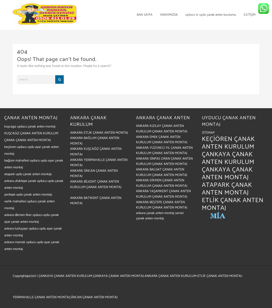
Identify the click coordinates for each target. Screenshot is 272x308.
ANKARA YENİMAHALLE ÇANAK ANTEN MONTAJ (99, 162)
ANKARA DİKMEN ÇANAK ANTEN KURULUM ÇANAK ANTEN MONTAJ (161, 183)
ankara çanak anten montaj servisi (160, 213)
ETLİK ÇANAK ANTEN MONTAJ (233, 204)
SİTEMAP (208, 133)
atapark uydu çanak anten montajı (28, 174)
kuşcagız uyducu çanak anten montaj (29, 126)
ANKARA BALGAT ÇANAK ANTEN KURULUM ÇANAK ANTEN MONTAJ (161, 172)
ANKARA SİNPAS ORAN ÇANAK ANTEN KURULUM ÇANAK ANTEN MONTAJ (164, 161)
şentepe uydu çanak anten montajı (28, 194)
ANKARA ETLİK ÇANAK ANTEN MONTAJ (99, 133)
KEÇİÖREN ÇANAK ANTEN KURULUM (228, 143)
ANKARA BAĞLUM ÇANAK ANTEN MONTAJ (94, 140)
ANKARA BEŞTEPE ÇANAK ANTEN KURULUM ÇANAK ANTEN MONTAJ (161, 205)
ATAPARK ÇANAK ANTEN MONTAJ (227, 189)
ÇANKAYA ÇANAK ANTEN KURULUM (228, 158)
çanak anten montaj (150, 218)
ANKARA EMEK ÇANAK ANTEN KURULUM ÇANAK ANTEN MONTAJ (161, 139)
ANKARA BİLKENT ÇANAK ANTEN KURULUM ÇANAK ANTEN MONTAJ (95, 184)
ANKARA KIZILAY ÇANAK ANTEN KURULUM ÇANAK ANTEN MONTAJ (161, 128)
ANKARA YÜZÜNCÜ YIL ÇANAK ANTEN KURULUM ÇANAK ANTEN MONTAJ (164, 150)
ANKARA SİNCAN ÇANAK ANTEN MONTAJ (94, 173)
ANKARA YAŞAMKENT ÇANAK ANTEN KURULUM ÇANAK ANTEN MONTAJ (163, 194)
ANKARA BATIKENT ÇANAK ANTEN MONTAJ (95, 200)
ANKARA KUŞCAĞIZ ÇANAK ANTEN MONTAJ (96, 151)
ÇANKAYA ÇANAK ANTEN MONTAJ (227, 174)
